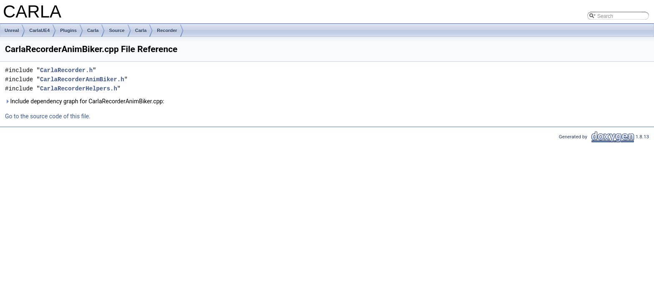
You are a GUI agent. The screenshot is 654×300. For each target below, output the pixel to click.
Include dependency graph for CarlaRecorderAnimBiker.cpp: (84, 101)
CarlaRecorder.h (66, 70)
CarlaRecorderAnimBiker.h (82, 79)
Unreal (12, 30)
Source (116, 30)
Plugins (68, 30)
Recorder (167, 30)
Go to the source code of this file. (48, 116)
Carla (93, 30)
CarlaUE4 (39, 30)
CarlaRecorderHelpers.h (78, 88)
